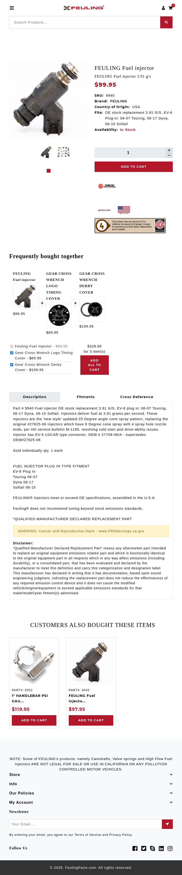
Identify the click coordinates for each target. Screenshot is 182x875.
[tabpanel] (46, 152)
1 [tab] (48, 171)
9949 (86, 690)
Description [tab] (34, 397)
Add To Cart (133, 166)
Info (13, 784)
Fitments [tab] (86, 397)
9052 (29, 690)
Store (14, 775)
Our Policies (21, 793)
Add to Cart (34, 720)
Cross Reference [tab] (136, 397)
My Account (21, 802)
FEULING (118, 101)
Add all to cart (94, 364)
